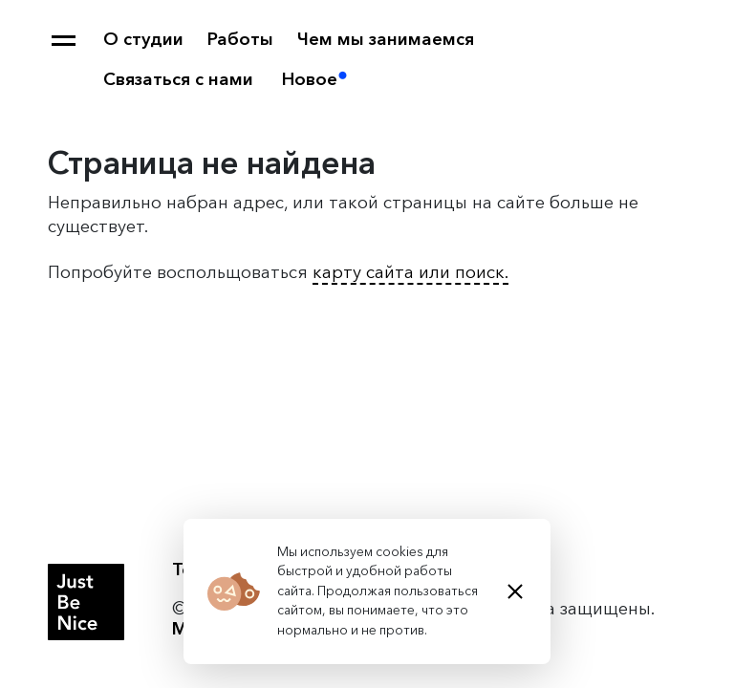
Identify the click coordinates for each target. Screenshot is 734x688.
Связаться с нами (178, 79)
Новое (309, 79)
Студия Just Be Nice (86, 602)
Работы (240, 39)
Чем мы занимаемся (385, 39)
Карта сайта (64, 41)
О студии (143, 39)
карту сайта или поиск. (410, 272)
